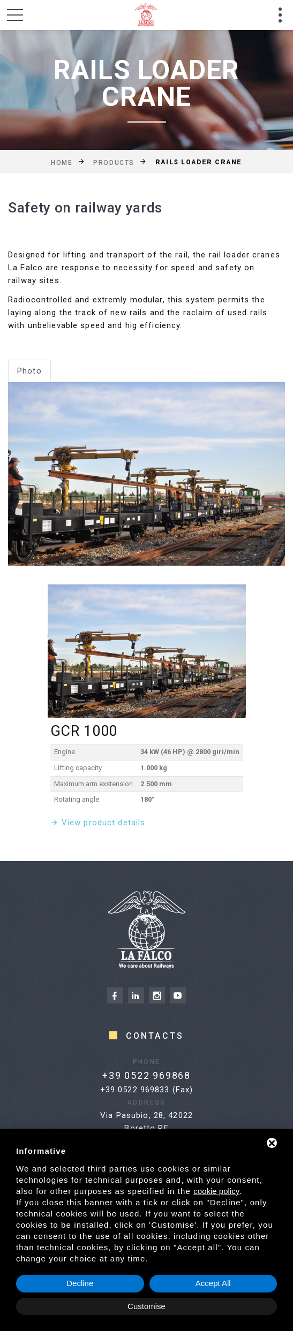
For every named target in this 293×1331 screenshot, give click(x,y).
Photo (29, 371)
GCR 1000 (83, 731)
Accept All (213, 1283)
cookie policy (216, 1191)
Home (61, 162)
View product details (104, 822)
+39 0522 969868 (130, 1075)
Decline (79, 1283)
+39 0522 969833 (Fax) (146, 1089)
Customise (146, 1306)
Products (113, 162)
